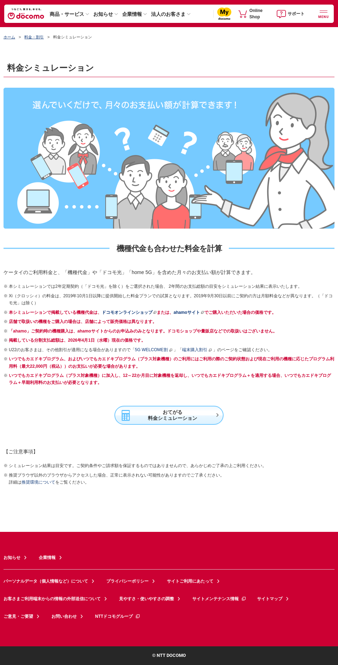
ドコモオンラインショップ (127, 312)
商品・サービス (67, 14)
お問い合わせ (64, 616)
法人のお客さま (168, 14)
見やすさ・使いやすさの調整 (146, 598)
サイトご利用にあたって (190, 581)
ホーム (9, 37)
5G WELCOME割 (154, 349)
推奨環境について (38, 482)
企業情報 (132, 14)
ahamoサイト (187, 312)
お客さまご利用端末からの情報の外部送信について (52, 598)
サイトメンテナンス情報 (219, 599)
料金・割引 (34, 37)
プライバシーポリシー (127, 581)
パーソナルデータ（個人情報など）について (46, 581)
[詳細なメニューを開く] (323, 13)
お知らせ (103, 14)
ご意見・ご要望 (18, 616)
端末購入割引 (197, 349)
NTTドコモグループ (117, 616)
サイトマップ (269, 598)
